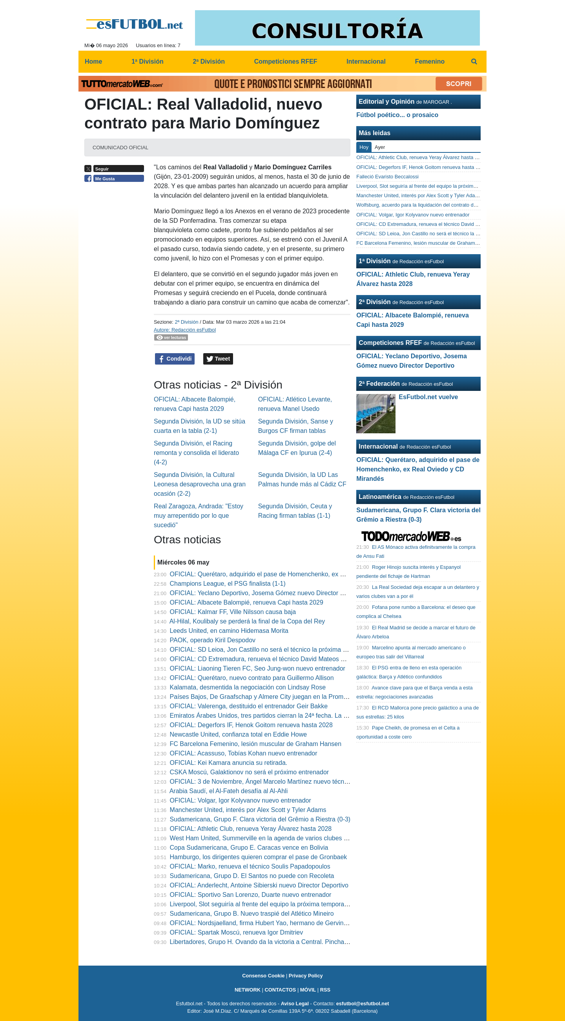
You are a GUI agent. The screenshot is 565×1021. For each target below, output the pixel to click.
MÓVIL (308, 990)
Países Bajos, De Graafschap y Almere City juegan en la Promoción (264, 696)
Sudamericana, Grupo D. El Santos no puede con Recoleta (252, 876)
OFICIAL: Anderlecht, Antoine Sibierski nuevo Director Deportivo (259, 885)
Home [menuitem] (93, 61)
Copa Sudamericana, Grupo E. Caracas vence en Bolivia (249, 847)
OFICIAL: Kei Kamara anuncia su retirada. (229, 762)
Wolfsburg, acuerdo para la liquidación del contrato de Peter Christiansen (437, 205)
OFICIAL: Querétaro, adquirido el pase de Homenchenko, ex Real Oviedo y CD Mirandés (294, 574)
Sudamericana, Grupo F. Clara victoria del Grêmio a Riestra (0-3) (260, 819)
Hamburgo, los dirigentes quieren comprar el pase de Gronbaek (258, 857)
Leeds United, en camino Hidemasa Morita (229, 630)
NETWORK (248, 990)
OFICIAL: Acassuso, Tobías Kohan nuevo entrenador (243, 753)
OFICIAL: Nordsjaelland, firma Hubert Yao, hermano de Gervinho (260, 923)
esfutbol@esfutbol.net (362, 1003)
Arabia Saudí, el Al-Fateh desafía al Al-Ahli (229, 791)
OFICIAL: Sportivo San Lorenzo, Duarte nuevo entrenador (251, 894)
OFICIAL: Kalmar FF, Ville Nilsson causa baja (233, 612)
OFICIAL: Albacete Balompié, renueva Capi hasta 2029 (246, 602)
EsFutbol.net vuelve (428, 397)
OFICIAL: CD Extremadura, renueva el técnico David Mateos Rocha (264, 659)
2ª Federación (379, 383)
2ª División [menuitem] (209, 61)
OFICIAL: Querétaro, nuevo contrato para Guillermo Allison (252, 678)
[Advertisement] (116, 307)
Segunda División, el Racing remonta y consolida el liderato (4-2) (196, 453)
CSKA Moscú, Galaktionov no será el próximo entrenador (249, 772)
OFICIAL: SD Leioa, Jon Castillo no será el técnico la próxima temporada (271, 649)
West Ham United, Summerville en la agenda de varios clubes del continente (276, 838)
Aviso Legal (295, 1003)
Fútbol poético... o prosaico (397, 115)
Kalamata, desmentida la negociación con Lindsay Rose (248, 687)
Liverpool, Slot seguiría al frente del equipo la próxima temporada (261, 904)
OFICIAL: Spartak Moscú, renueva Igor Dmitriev (236, 932)
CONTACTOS (280, 990)
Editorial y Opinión (386, 101)
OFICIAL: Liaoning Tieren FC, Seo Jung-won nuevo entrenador (257, 668)
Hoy (363, 147)
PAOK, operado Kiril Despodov (212, 640)
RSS (325, 990)
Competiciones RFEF (390, 342)
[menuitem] (474, 62)
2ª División (186, 322)
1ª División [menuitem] (147, 61)
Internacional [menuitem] (366, 61)
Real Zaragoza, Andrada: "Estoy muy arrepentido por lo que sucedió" (198, 515)
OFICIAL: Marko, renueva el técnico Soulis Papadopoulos (250, 866)
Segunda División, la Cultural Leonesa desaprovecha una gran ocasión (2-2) (200, 484)
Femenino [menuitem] (430, 61)
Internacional (378, 446)
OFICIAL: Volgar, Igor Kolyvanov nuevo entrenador (240, 800)
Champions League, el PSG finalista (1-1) (228, 583)
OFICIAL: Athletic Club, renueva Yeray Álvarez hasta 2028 (251, 828)
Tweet (218, 359)
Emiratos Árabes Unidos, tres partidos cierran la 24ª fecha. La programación (276, 715)
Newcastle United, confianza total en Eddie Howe (238, 734)
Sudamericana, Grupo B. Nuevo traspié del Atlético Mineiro (252, 913)
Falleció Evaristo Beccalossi (387, 177)
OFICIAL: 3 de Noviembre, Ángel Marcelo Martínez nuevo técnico (261, 781)
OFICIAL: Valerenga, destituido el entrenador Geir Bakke (249, 706)
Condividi (175, 359)
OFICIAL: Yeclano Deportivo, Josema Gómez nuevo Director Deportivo (268, 593)
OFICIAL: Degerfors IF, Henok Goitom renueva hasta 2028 (251, 725)
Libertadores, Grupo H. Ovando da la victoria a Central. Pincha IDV (263, 942)
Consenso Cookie (263, 976)
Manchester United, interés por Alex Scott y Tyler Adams (248, 810)
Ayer (380, 147)
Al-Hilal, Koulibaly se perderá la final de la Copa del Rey (247, 621)
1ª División (375, 261)
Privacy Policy (306, 976)
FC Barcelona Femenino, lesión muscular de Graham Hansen (256, 744)
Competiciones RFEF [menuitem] (285, 61)
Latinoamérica (380, 496)
